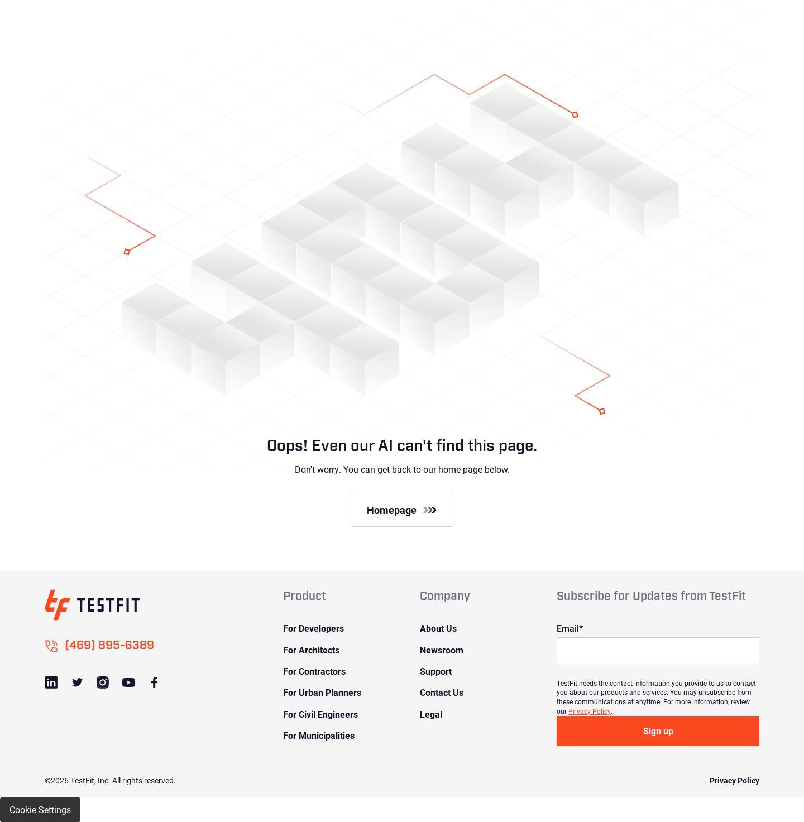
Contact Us (441, 692)
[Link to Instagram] (103, 682)
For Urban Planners (322, 692)
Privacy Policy (589, 710)
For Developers (313, 628)
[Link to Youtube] (128, 682)
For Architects (311, 650)
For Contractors (314, 671)
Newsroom (441, 650)
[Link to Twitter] (77, 682)
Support (436, 671)
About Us (438, 628)
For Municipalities (319, 735)
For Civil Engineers (320, 714)
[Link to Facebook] (154, 682)
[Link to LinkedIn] (51, 682)
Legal (431, 714)
